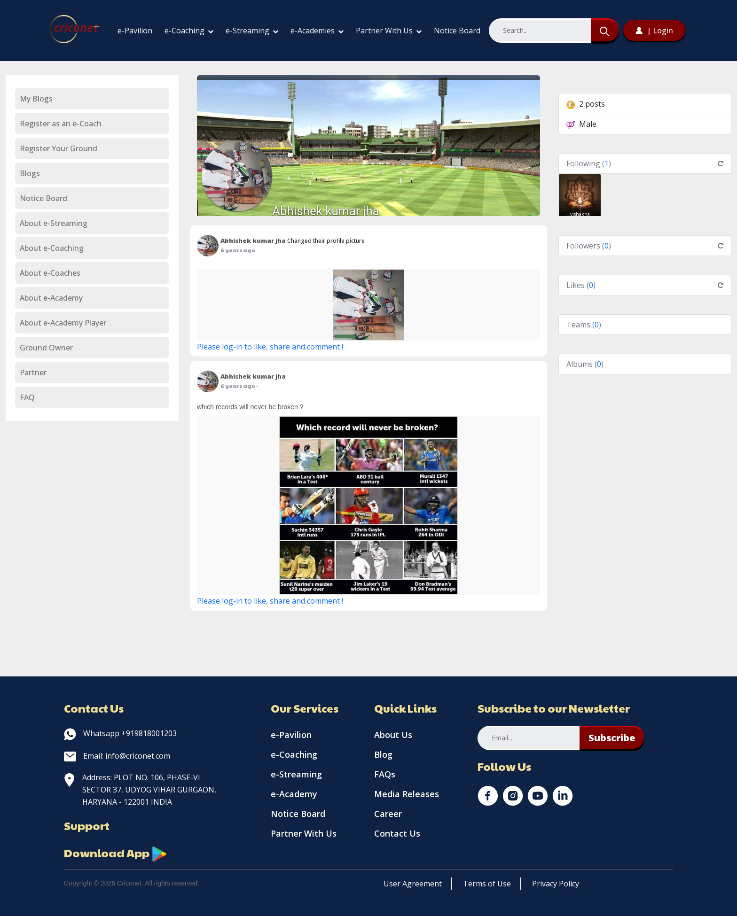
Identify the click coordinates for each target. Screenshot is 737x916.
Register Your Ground (58, 148)
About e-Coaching (52, 248)
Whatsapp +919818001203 (120, 733)
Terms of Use (487, 883)
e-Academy (294, 794)
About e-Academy (51, 298)
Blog (383, 754)
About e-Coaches (50, 273)
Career (388, 813)
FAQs (384, 774)
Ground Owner (46, 347)
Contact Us (397, 833)
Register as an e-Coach (61, 123)
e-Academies (317, 30)
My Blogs (36, 98)
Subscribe (611, 737)
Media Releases (406, 794)
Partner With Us (389, 30)
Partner (33, 372)
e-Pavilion (135, 30)
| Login (654, 30)
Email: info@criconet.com (117, 756)
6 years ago (237, 250)
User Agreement (413, 883)
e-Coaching (189, 30)
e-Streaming (252, 30)
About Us (393, 734)
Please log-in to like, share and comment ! (270, 347)
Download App (115, 853)
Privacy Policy (555, 883)
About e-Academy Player (63, 323)
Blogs (30, 173)
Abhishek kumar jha (325, 211)
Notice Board (457, 30)
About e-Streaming (53, 223)
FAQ (27, 397)
